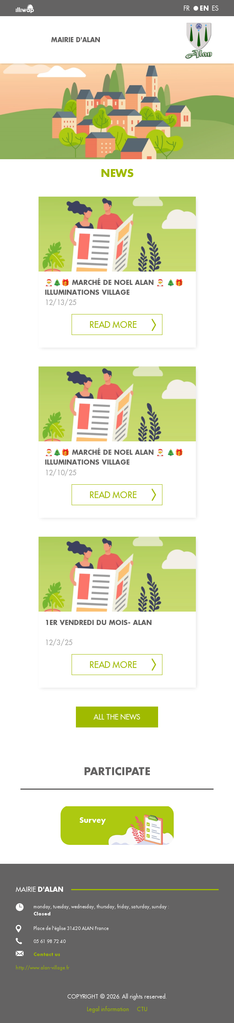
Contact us (46, 954)
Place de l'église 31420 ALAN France (71, 928)
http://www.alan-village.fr (42, 968)
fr (187, 8)
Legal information (108, 1009)
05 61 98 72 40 (49, 941)
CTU (142, 1009)
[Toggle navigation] (28, 40)
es (215, 8)
